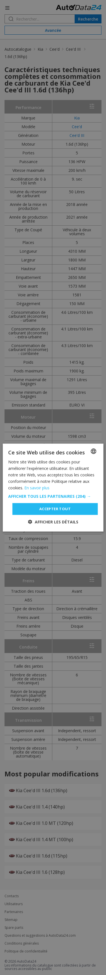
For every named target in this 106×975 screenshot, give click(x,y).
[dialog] (53, 487)
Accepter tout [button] (55, 508)
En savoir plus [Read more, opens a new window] (36, 487)
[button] (53, 496)
